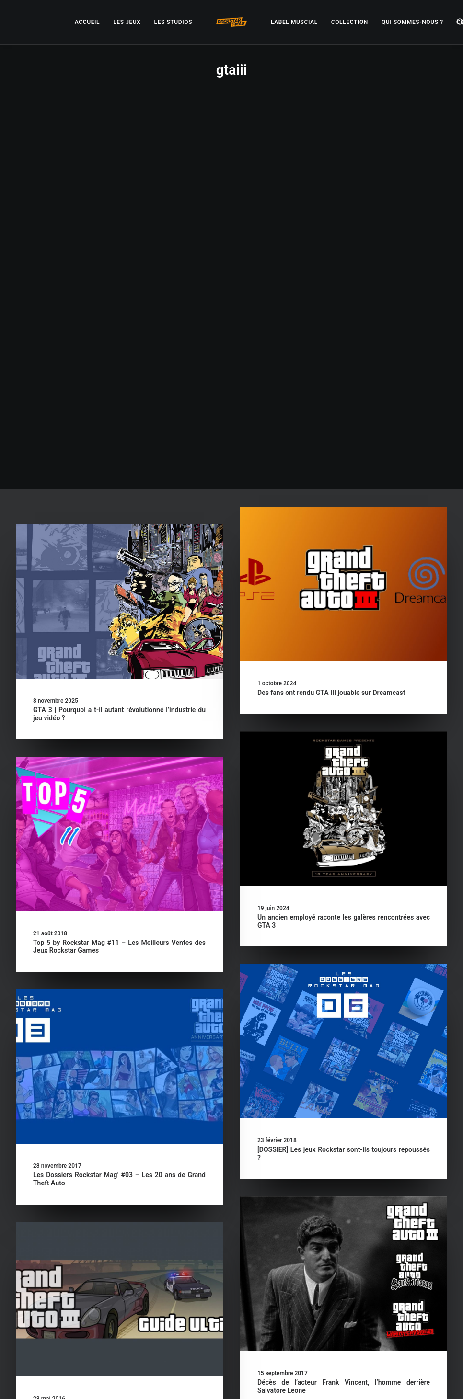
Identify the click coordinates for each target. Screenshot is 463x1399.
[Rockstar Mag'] (231, 22)
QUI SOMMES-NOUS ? (412, 22)
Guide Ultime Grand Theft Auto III (192, 1043)
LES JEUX (126, 22)
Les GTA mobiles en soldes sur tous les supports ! (108, 1275)
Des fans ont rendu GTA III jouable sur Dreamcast (331, 324)
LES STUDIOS (173, 22)
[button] (119, 232)
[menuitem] (87, 22)
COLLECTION (349, 22)
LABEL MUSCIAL (294, 22)
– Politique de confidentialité (226, 1380)
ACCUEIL (87, 22)
